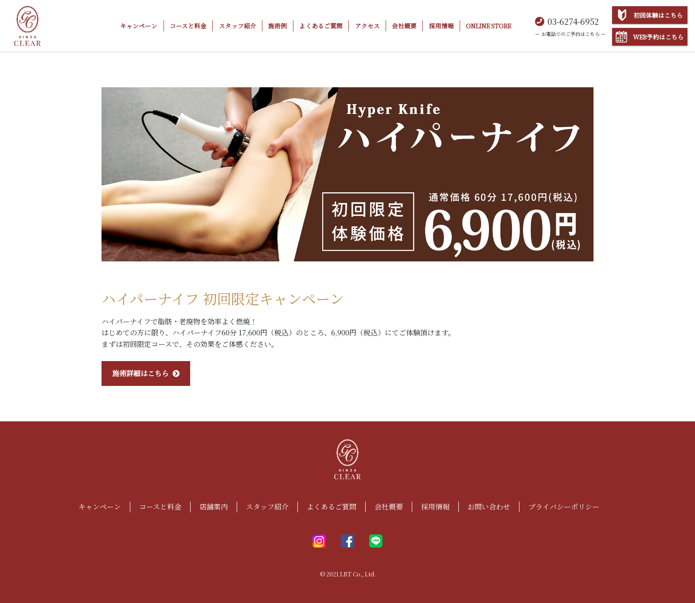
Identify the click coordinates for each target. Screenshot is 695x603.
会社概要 (404, 25)
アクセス (367, 25)
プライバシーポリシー (563, 507)
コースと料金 (188, 25)
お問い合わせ (489, 507)
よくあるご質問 (321, 25)
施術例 (277, 25)
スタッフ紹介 (237, 25)
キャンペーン (138, 25)
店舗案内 (213, 507)
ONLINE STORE (488, 25)
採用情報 (441, 25)
